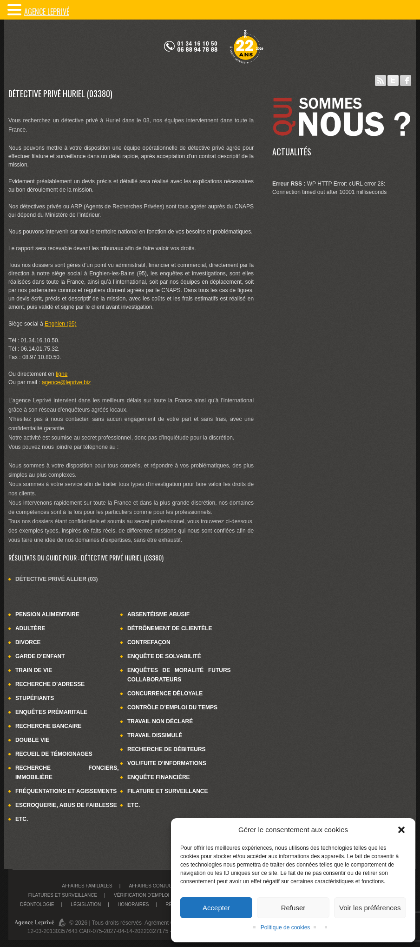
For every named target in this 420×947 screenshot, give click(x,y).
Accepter (216, 908)
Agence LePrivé (46, 11)
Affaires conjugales (156, 885)
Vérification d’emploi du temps (154, 895)
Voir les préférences (370, 908)
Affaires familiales (87, 885)
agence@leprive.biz (66, 382)
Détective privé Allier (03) (56, 579)
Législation (86, 904)
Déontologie (37, 904)
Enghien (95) (61, 323)
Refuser (293, 908)
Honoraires (133, 904)
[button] (401, 829)
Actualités (291, 152)
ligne (61, 374)
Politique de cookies (285, 927)
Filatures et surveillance (62, 895)
